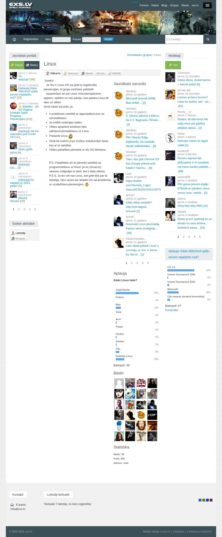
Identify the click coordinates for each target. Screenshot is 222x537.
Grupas (174, 5)
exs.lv (195, 5)
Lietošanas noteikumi (199, 531)
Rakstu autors (203, 500)
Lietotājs (200, 500)
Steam (185, 5)
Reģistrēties (30, 39)
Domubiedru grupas (139, 54)
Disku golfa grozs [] (24, 148)
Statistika (178, 531)
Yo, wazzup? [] (24, 76)
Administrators (211, 500)
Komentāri (171, 310)
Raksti (154, 5)
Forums (144, 5)
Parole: (87, 39)
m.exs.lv (165, 531)
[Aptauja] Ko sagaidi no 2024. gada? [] (24, 179)
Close (134, 2)
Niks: (58, 39)
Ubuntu (100, 73)
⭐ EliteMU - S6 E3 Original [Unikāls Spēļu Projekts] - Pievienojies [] (24, 111)
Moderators (207, 500)
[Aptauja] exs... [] (24, 163)
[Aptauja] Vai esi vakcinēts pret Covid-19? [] (24, 131)
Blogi (164, 5)
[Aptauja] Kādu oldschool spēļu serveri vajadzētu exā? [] (24, 91)
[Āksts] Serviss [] (24, 196)
